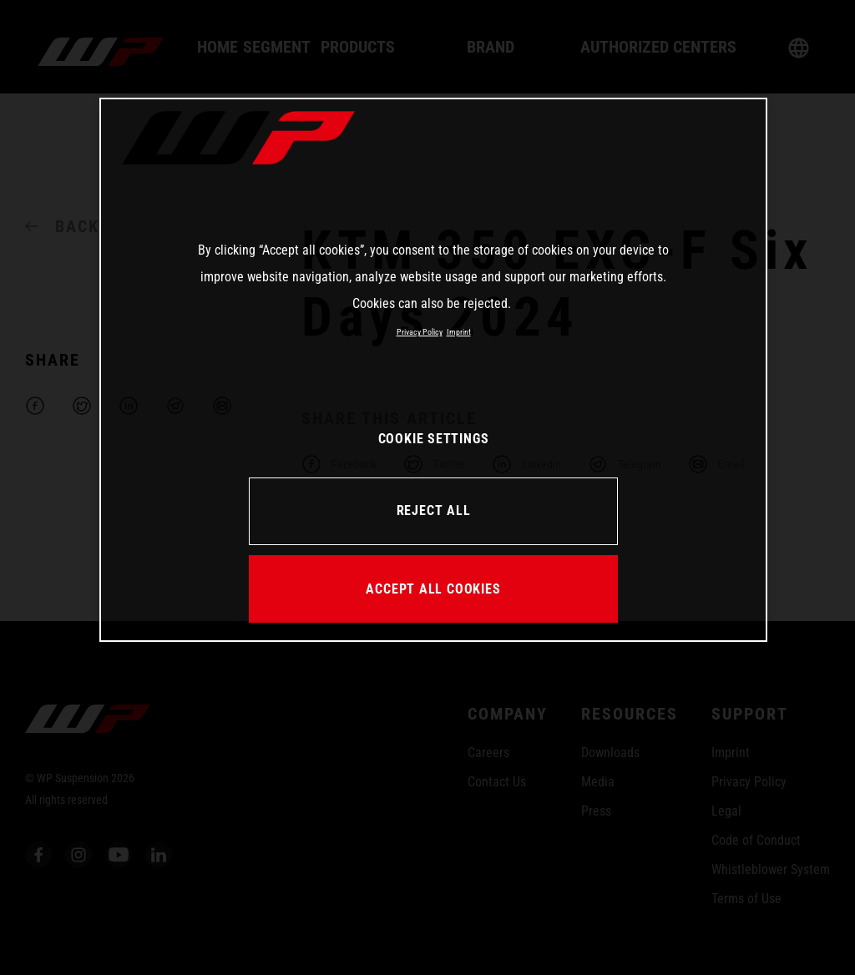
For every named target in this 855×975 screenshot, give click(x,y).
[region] (433, 370)
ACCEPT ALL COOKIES (433, 589)
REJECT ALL (434, 510)
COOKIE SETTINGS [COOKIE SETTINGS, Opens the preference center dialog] (433, 439)
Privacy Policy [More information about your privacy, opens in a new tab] (420, 331)
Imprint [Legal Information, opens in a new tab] (459, 331)
